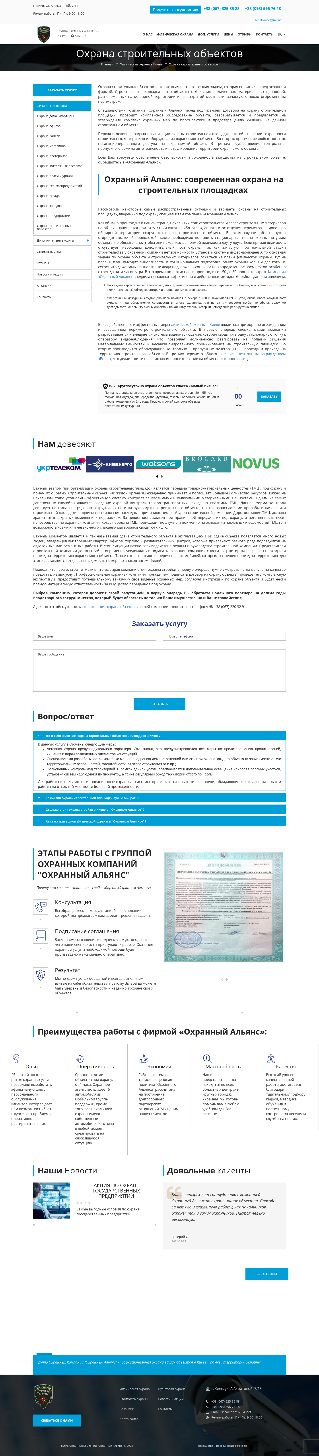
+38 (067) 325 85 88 (221, 8)
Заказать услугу (62, 90)
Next (275, 464)
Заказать (269, 396)
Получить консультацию (173, 9)
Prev (44, 464)
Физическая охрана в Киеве (141, 64)
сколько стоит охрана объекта (108, 606)
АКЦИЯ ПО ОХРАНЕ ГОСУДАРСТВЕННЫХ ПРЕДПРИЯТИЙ (116, 1190)
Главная (107, 64)
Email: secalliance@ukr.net (231, 1412)
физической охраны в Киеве (195, 324)
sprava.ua (241, 1446)
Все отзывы (264, 1243)
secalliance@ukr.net (268, 20)
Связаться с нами (57, 1420)
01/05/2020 (83, 1203)
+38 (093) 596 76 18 (263, 8)
